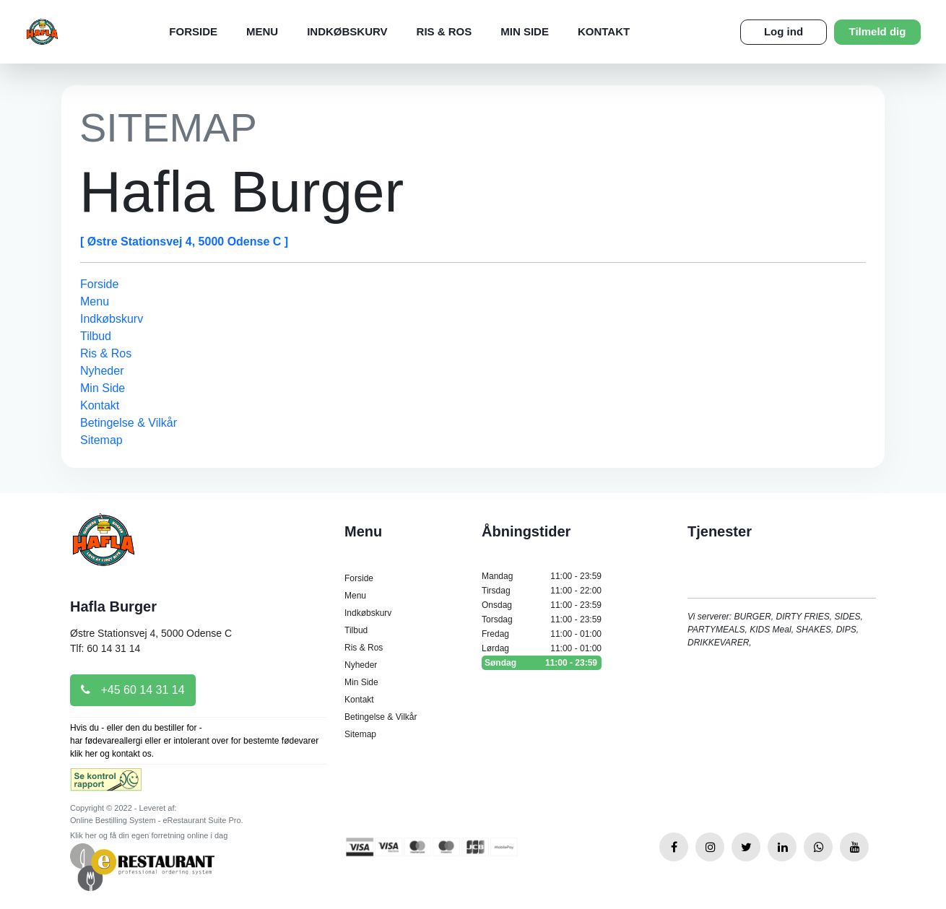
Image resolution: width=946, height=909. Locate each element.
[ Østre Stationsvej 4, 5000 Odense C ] (184, 241)
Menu (262, 31)
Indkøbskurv (347, 31)
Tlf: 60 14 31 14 (105, 648)
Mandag (542, 576)
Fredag (542, 634)
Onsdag (542, 605)
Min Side (524, 31)
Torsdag (542, 619)
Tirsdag (542, 590)
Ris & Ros (444, 31)
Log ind (783, 31)
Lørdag (542, 648)
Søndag (542, 663)
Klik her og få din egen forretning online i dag (148, 835)
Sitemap (101, 440)
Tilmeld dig (877, 31)
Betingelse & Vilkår (128, 423)
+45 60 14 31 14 (133, 690)
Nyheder (101, 371)
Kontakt (604, 31)
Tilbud (95, 336)
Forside (193, 31)
